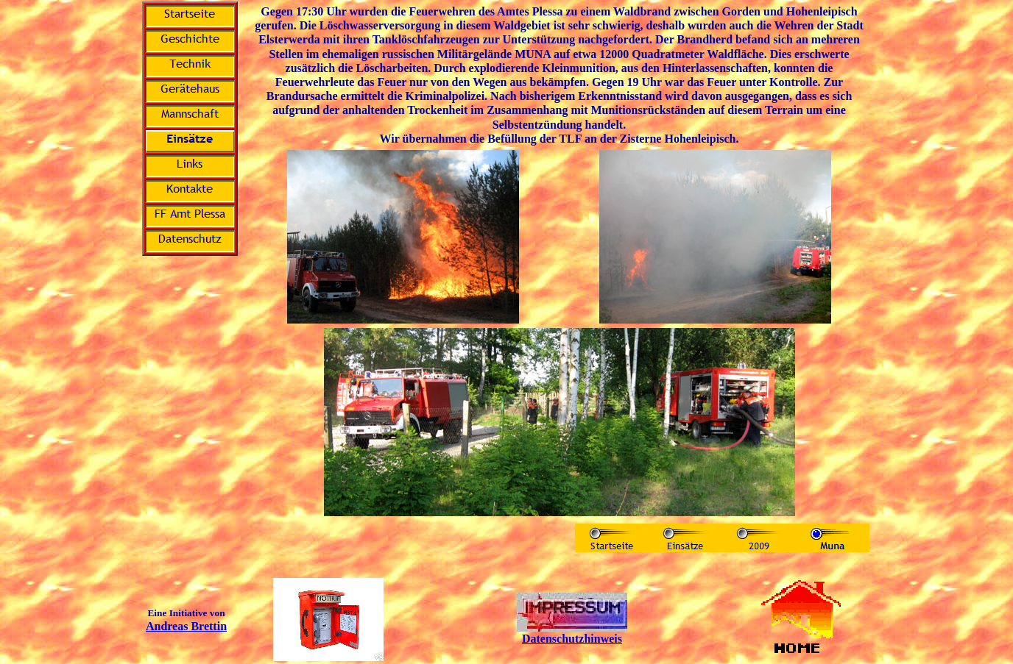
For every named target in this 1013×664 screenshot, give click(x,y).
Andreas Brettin (186, 626)
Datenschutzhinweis (572, 638)
